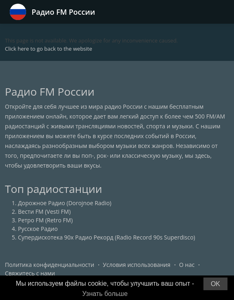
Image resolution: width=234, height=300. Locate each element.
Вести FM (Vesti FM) (44, 211)
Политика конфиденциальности (49, 265)
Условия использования (136, 265)
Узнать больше (105, 293)
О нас (186, 265)
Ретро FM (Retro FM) (45, 220)
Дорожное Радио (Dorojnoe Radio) (64, 203)
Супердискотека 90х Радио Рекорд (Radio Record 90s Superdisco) (106, 237)
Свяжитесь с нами (30, 273)
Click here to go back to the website (48, 48)
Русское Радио (38, 229)
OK (215, 283)
